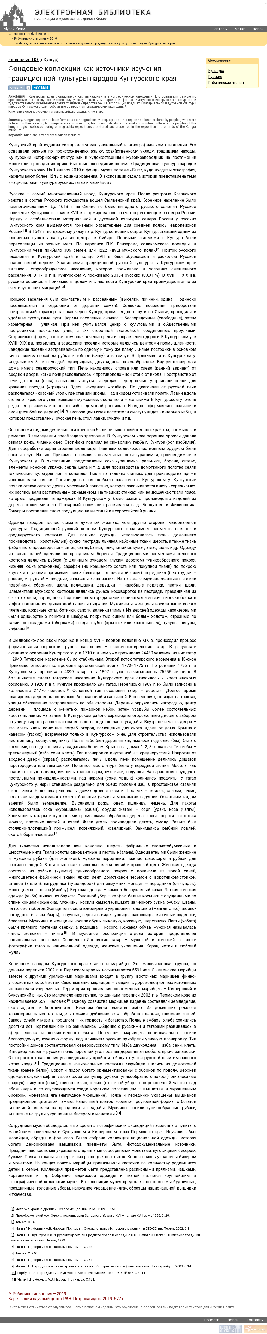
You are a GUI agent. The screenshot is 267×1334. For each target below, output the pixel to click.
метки (240, 29)
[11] (118, 1113)
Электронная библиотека (92, 12)
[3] (63, 287)
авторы (220, 29)
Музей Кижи (14, 29)
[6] (67, 689)
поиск (258, 29)
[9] (68, 1000)
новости (211, 1320)
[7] (56, 833)
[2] (158, 249)
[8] (66, 932)
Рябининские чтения (226, 83)
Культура (216, 71)
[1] (25, 230)
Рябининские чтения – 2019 (35, 38)
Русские (215, 77)
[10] (36, 1063)
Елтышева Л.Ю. (23, 59)
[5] (28, 628)
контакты (255, 1320)
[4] (62, 411)
